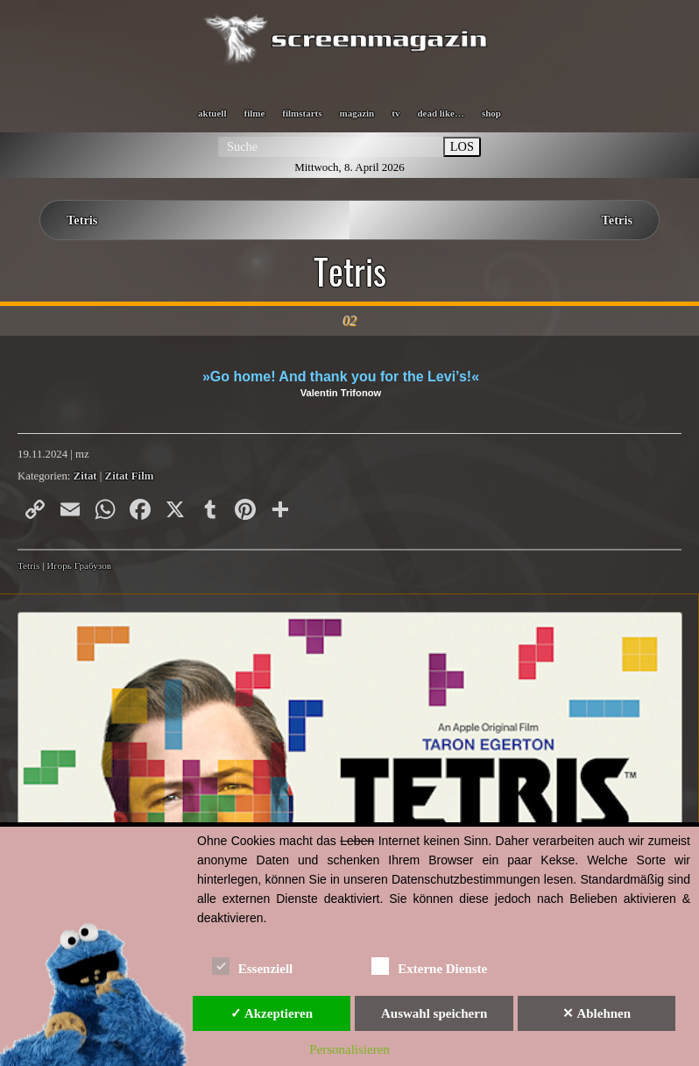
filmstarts (301, 113)
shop (491, 113)
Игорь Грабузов (78, 565)
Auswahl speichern (434, 1013)
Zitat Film (129, 476)
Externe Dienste (429, 966)
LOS (462, 146)
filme (254, 113)
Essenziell (252, 966)
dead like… (440, 113)
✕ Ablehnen (596, 1013)
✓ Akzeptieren (271, 1013)
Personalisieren (349, 1049)
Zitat (85, 476)
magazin (357, 113)
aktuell (212, 113)
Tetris (82, 220)
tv (395, 113)
